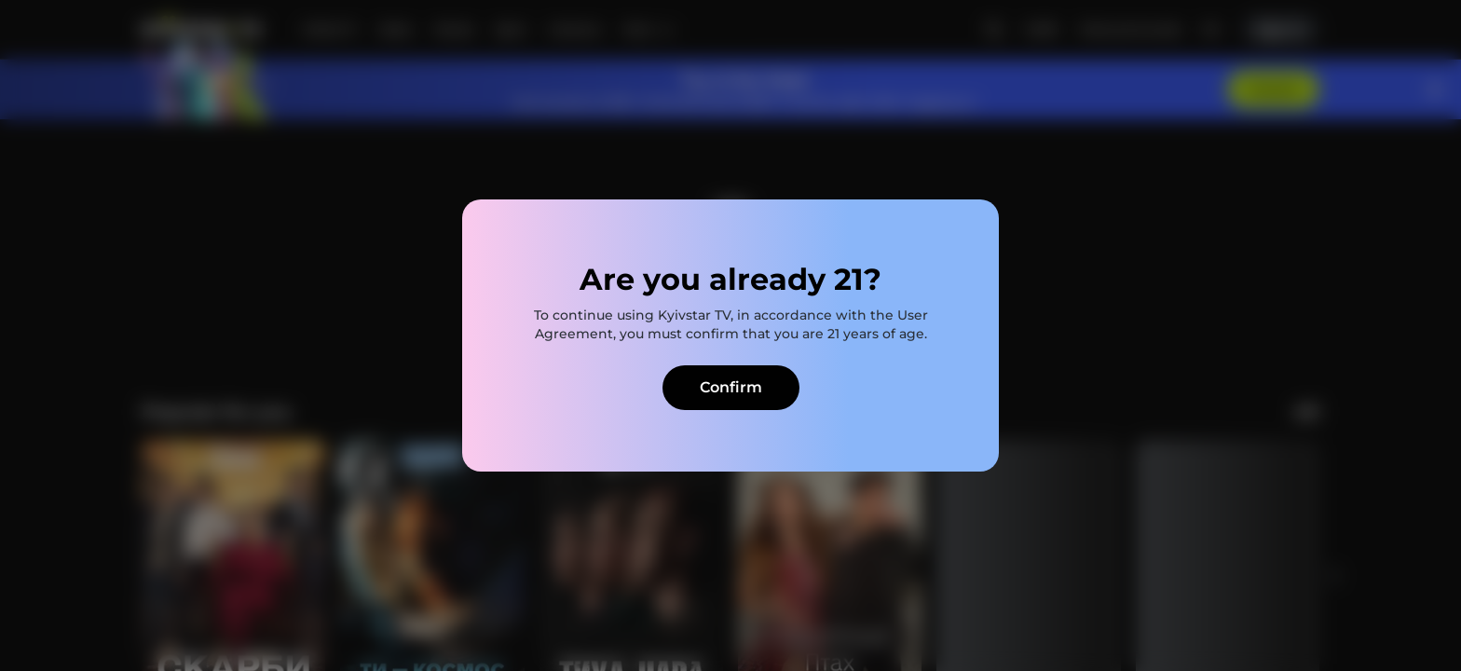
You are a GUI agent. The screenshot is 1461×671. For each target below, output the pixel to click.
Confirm (731, 387)
